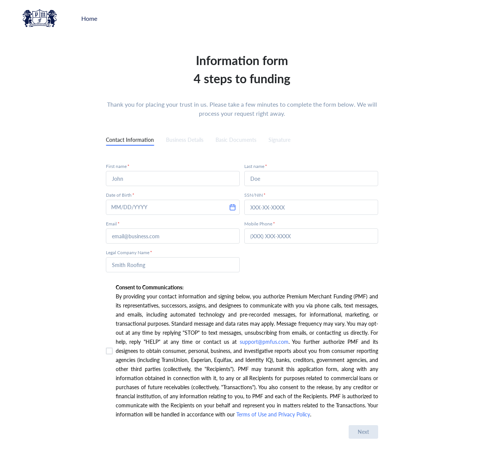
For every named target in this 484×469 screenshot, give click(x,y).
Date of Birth (120, 195)
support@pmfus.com (264, 342)
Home (89, 18)
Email (112, 224)
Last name (255, 166)
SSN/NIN (254, 195)
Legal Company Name (129, 252)
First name (117, 166)
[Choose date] (232, 207)
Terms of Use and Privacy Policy (272, 414)
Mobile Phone (259, 224)
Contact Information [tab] (130, 140)
